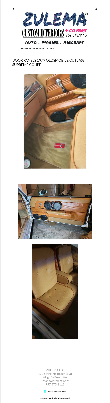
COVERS (35, 48)
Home (25, 48)
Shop (44, 48)
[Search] (96, 8)
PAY (52, 48)
